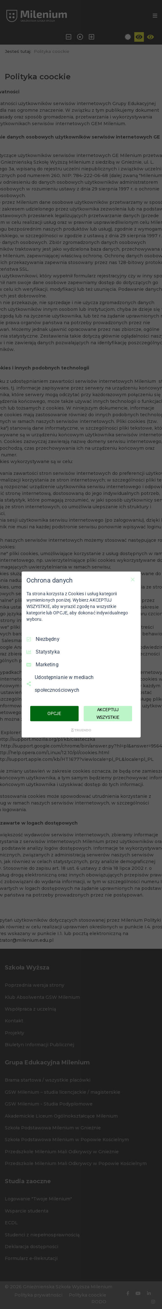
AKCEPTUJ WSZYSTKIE (107, 713)
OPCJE (54, 713)
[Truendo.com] (81, 730)
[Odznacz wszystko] (133, 580)
